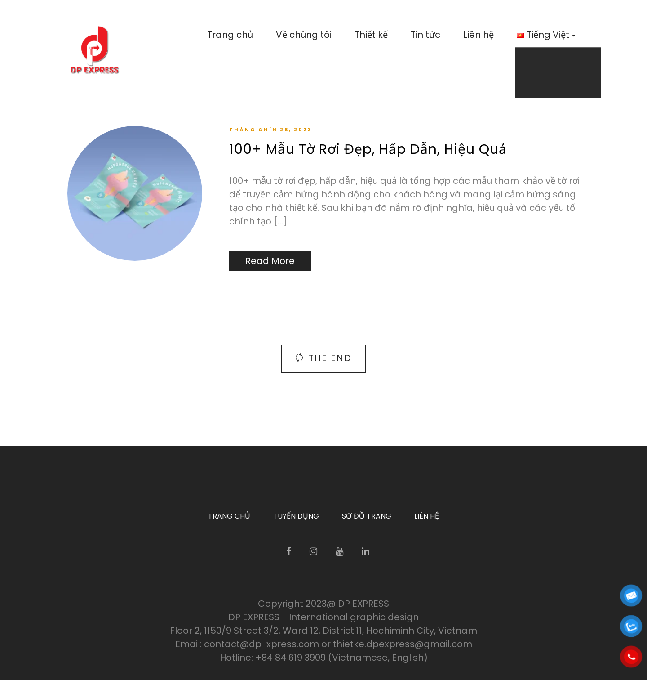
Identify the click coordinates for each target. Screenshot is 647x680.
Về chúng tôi (304, 34)
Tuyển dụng (296, 516)
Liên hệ (478, 34)
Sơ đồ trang (366, 516)
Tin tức (425, 34)
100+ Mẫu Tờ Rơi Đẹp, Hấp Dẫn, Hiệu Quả (368, 149)
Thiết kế (371, 34)
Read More (270, 261)
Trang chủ (230, 34)
